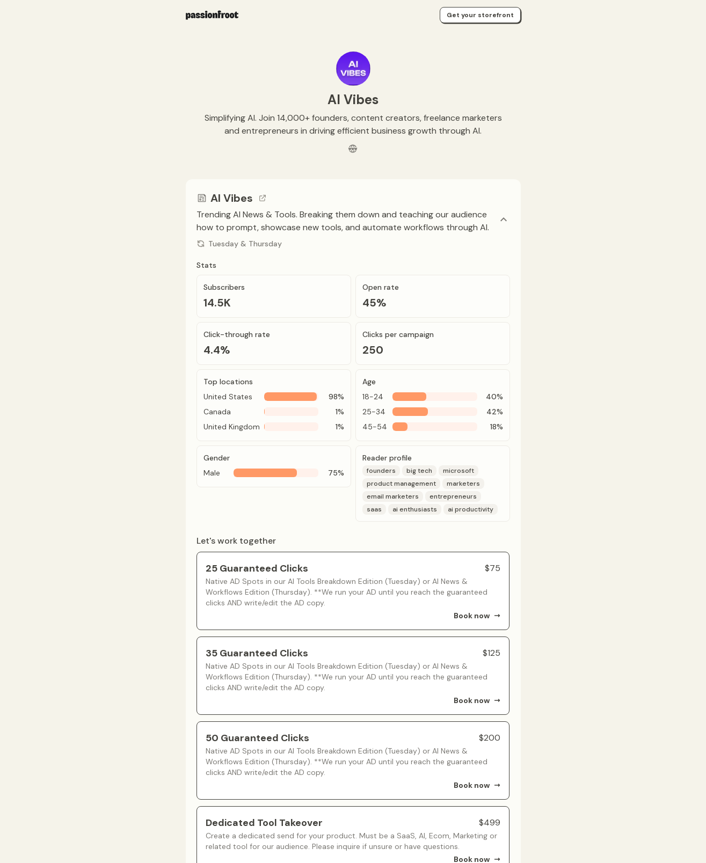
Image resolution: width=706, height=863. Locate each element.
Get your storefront (480, 15)
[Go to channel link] (262, 198)
